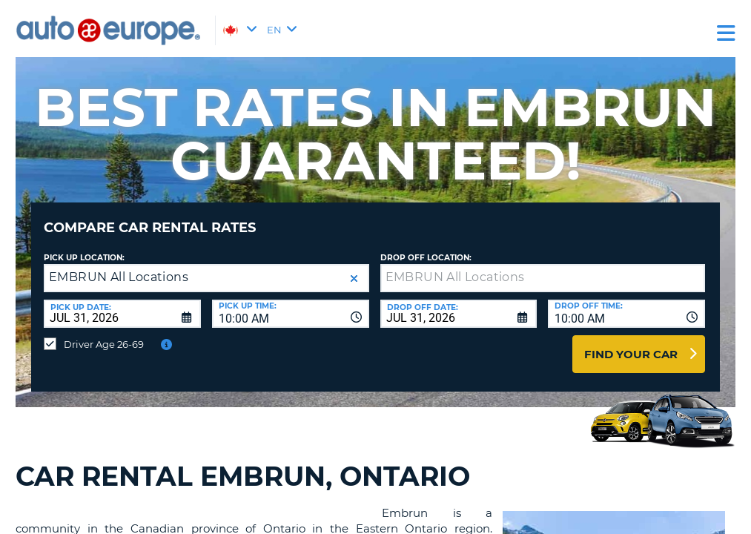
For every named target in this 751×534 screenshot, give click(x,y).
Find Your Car (631, 343)
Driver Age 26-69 (104, 333)
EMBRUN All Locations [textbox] (118, 266)
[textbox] (543, 267)
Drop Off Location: (426, 246)
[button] (354, 267)
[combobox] (291, 302)
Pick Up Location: (84, 246)
